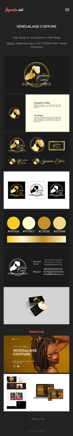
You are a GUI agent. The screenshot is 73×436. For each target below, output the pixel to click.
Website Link (36, 331)
